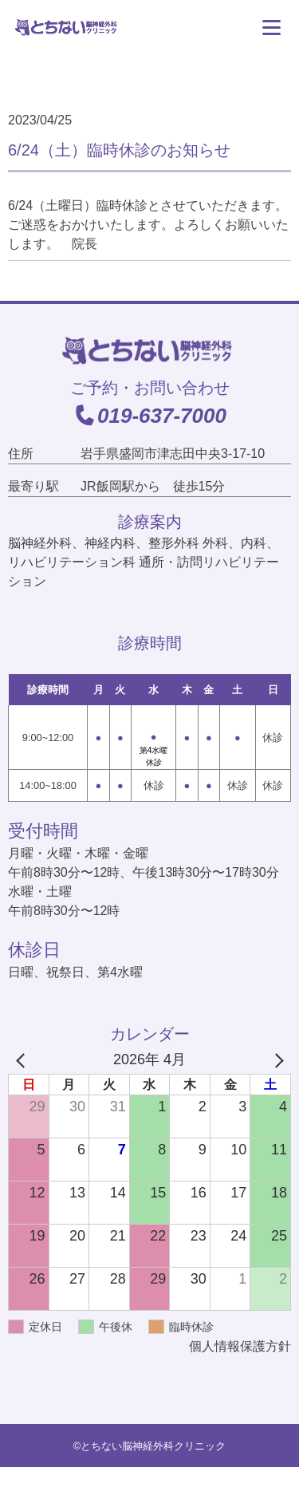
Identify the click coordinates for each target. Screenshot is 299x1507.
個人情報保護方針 (240, 1346)
